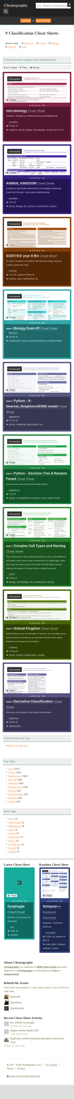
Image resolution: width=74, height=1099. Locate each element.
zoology (41, 655)
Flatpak (12, 833)
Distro (11, 819)
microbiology (39, 130)
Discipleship (14, 844)
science (12, 278)
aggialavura (14, 416)
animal (21, 130)
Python (11, 772)
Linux (11, 769)
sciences (31, 206)
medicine (13, 130)
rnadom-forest (53, 498)
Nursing (12, 779)
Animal (42, 43)
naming (50, 582)
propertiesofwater (37, 340)
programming (11, 974)
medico (53, 206)
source (55, 948)
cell (31, 582)
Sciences (28, 43)
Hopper (13, 1030)
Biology (55, 43)
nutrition (14, 935)
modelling (20, 424)
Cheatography (11, 967)
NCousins (13, 333)
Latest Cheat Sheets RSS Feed (23, 1076)
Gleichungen (14, 822)
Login (26, 20)
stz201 (12, 574)
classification (43, 206)
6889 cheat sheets (47, 967)
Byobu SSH (33, 1030)
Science (12, 47)
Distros (11, 841)
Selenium (13, 783)
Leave (11, 830)
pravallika (13, 122)
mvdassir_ (13, 647)
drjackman (13, 718)
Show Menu (69, 4)
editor (53, 944)
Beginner (12, 798)
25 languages (25, 970)
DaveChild (15, 996)
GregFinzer (15, 1038)
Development (15, 776)
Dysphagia (28, 1022)
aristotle (19, 655)
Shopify (12, 848)
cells (19, 278)
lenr (12, 927)
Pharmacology (15, 794)
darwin (25, 340)
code (48, 944)
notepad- (47, 948)
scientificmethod (54, 340)
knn (41, 424)
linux (55, 970)
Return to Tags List (17, 745)
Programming (15, 787)
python (12, 424)
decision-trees (39, 498)
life (25, 206)
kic (37, 278)
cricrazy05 (50, 932)
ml (17, 498)
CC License (51, 1064)
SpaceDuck (16, 1002)
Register (43, 20)
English (12, 801)
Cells (24, 47)
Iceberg (12, 851)
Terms (10, 1068)
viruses (49, 130)
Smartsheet (14, 837)
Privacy (21, 1068)
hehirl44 (13, 271)
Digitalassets (14, 826)
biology (28, 130)
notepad (61, 944)
